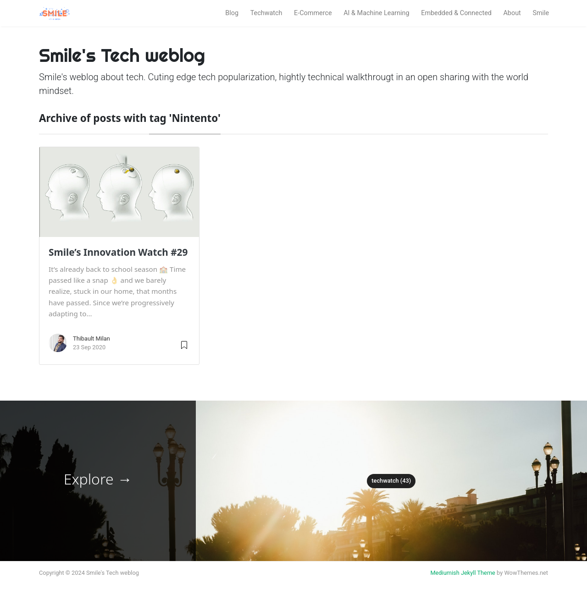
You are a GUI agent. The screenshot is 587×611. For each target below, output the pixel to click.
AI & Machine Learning (376, 13)
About (512, 13)
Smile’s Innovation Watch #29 (118, 252)
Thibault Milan (91, 338)
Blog (231, 13)
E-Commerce (313, 13)
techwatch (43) (391, 480)
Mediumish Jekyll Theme (462, 572)
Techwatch (266, 13)
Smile (540, 13)
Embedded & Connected (456, 13)
